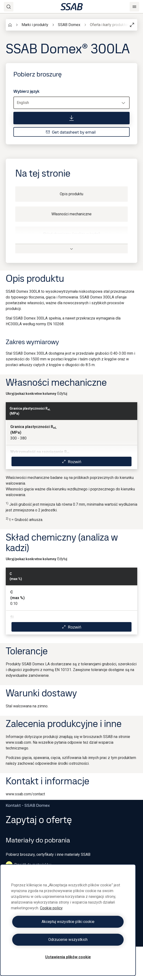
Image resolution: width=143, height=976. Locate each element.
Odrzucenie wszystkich (68, 939)
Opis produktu (71, 194)
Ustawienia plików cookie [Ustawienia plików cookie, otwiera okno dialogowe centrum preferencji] (68, 957)
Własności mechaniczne (71, 214)
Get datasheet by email (71, 132)
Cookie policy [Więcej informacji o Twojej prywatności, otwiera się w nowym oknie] (51, 908)
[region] (68, 920)
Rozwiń (71, 461)
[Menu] (134, 6)
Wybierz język (26, 91)
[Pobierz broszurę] (71, 118)
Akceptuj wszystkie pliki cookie (68, 921)
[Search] (8, 6)
